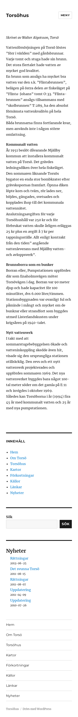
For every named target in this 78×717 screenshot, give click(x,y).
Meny (65, 15)
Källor (15, 481)
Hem (14, 452)
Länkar (16, 487)
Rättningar (19, 558)
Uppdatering (20, 590)
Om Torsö (18, 458)
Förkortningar (22, 475)
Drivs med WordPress (37, 709)
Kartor (15, 470)
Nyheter (17, 493)
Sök (9, 517)
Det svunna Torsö (24, 569)
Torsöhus (17, 15)
